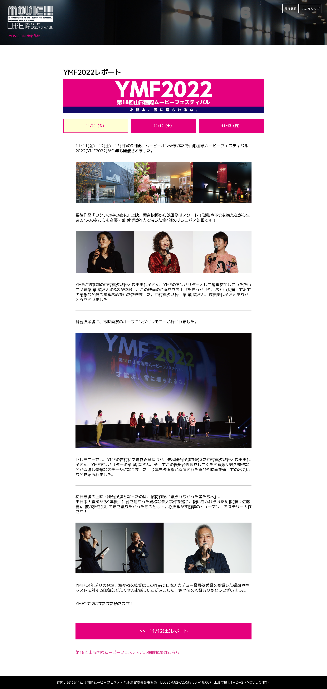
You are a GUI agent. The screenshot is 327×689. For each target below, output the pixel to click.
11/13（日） (231, 126)
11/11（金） (96, 126)
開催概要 (290, 9)
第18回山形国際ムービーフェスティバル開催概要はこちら (127, 652)
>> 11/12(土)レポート (163, 631)
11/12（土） (163, 126)
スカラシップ (310, 9)
